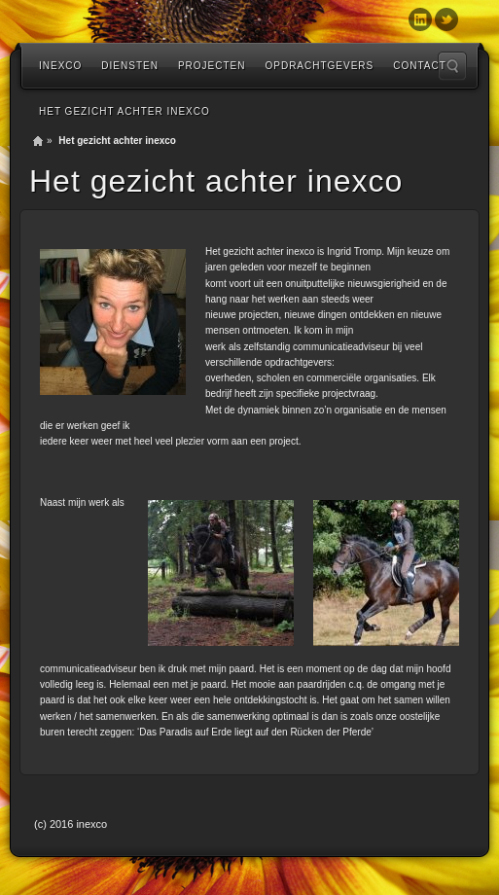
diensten (130, 65)
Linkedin (420, 19)
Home (38, 141)
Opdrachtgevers (319, 65)
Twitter (446, 19)
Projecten (212, 65)
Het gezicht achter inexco (124, 111)
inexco (60, 65)
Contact (419, 65)
